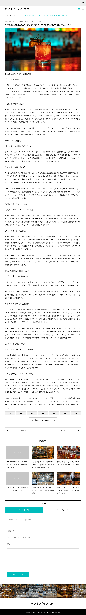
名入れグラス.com (17, 9)
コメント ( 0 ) (24, 510)
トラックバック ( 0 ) (62, 510)
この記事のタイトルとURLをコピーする (43, 420)
